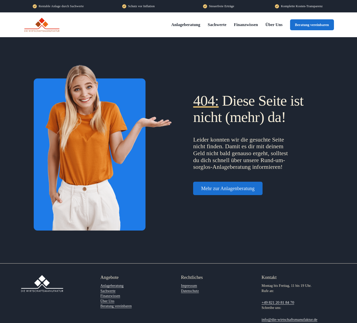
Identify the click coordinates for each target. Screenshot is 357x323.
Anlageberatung (185, 24)
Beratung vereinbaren (312, 25)
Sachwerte (217, 24)
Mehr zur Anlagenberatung (227, 188)
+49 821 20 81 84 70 (278, 302)
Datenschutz (190, 291)
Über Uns (273, 24)
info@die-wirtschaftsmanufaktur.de (289, 319)
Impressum (189, 286)
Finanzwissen (246, 24)
